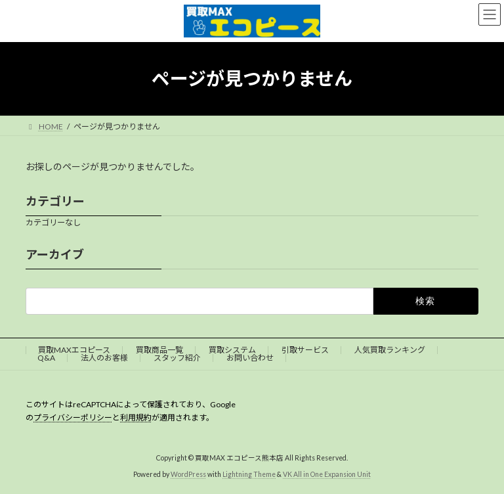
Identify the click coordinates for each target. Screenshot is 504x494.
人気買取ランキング (389, 350)
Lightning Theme (249, 474)
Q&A (46, 358)
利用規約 (136, 417)
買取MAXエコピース (74, 350)
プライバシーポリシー (72, 417)
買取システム (232, 350)
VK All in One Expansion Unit (327, 474)
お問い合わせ (250, 358)
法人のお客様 (104, 358)
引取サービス (305, 350)
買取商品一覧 (159, 350)
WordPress (188, 474)
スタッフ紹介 (177, 358)
